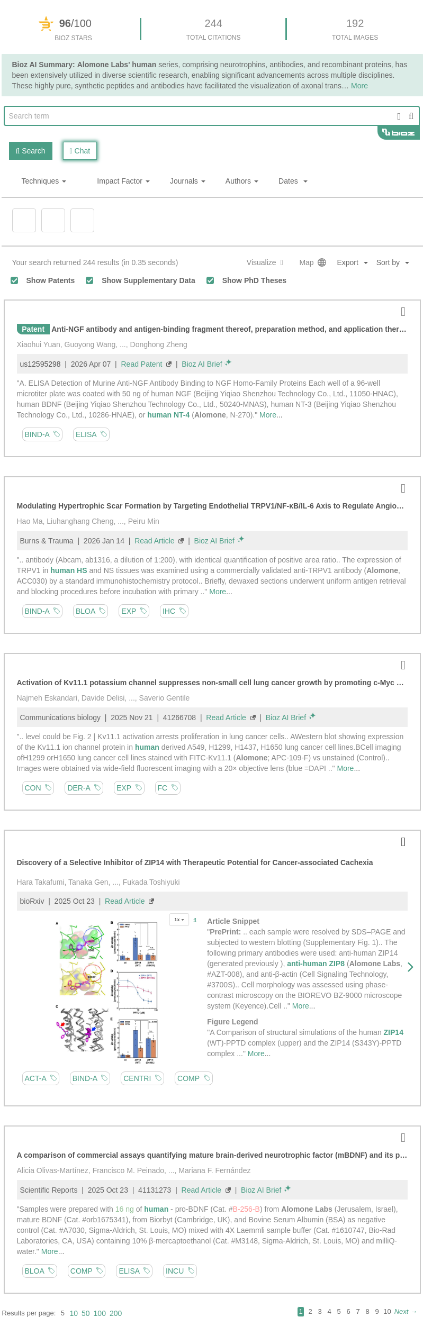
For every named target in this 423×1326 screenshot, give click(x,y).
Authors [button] (242, 181)
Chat (80, 151)
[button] (397, 262)
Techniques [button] (44, 181)
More (267, 415)
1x (179, 919)
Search (31, 151)
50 (86, 1313)
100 (100, 1313)
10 (73, 1313)
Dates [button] (292, 181)
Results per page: (29, 1313)
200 (116, 1313)
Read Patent (142, 364)
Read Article (154, 541)
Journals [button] (187, 181)
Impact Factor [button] (123, 181)
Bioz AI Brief (202, 364)
